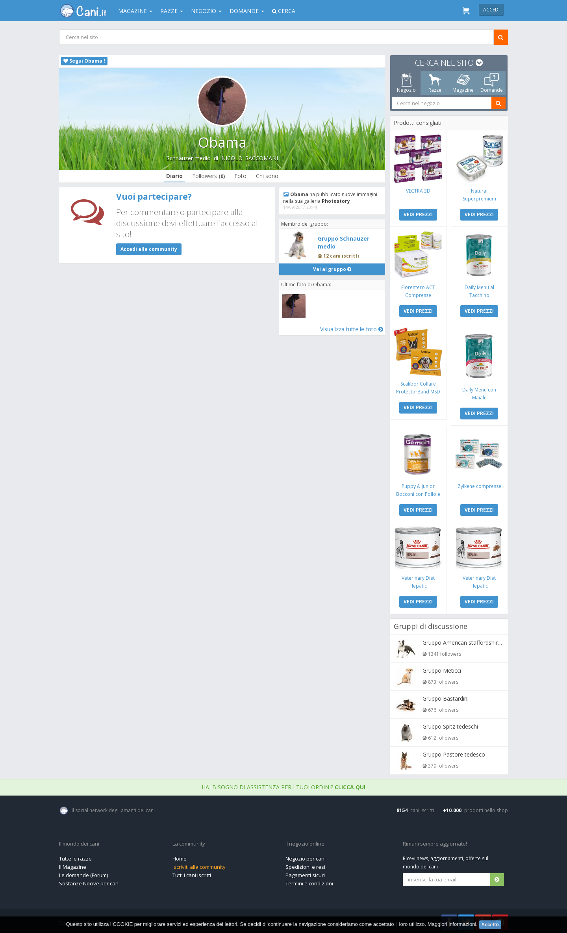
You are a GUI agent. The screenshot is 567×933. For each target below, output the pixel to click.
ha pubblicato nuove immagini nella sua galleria (331, 197)
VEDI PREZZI (418, 214)
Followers (208, 176)
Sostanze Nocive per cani (89, 881)
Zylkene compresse (479, 484)
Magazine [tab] (463, 83)
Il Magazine (72, 864)
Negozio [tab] (406, 83)
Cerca (283, 11)
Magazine (135, 11)
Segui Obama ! (84, 61)
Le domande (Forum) (83, 873)
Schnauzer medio (189, 158)
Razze (171, 11)
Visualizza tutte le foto (351, 329)
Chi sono (267, 176)
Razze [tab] (435, 83)
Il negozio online (304, 842)
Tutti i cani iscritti (191, 873)
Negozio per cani (305, 856)
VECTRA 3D (418, 190)
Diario (174, 176)
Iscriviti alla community (199, 864)
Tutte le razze (75, 856)
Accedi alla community (148, 249)
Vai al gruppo (332, 269)
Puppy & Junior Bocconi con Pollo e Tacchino (419, 492)
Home (179, 856)
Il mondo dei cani (79, 842)
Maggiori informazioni (452, 924)
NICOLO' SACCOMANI (249, 158)
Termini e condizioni (309, 881)
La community (188, 842)
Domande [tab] (491, 83)
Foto (240, 176)
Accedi (491, 9)
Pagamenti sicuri (305, 873)
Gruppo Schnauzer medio (343, 242)
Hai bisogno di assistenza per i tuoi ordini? (283, 785)
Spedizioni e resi (305, 864)
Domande (247, 11)
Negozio (206, 11)
